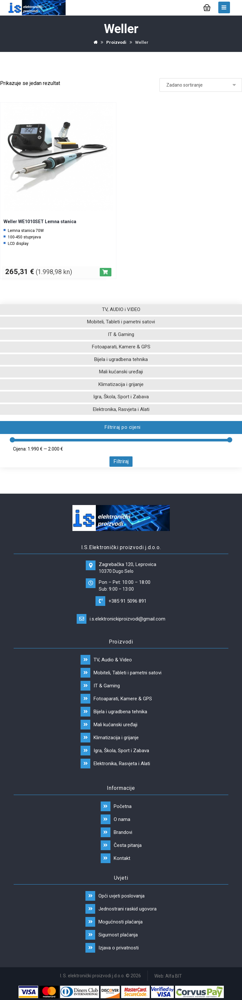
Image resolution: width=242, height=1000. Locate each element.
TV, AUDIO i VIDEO (121, 309)
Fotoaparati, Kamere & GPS (121, 347)
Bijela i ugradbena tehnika (121, 359)
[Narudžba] (200, 85)
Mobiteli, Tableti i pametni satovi (121, 322)
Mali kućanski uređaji (121, 372)
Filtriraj (121, 461)
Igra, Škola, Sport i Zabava (121, 397)
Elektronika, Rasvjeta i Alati (121, 409)
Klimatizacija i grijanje (121, 384)
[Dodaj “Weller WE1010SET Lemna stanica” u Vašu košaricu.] (105, 272)
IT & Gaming (121, 334)
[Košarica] (206, 7)
